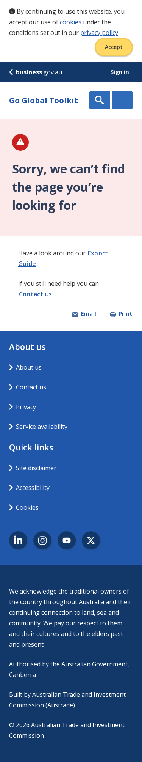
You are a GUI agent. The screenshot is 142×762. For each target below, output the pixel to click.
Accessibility (33, 487)
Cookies (27, 507)
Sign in (121, 72)
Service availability (41, 426)
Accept (114, 46)
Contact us (35, 294)
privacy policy (99, 32)
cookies (70, 22)
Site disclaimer (36, 468)
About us (29, 367)
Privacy (26, 407)
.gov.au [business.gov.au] (35, 72)
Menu (122, 100)
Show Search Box (99, 100)
